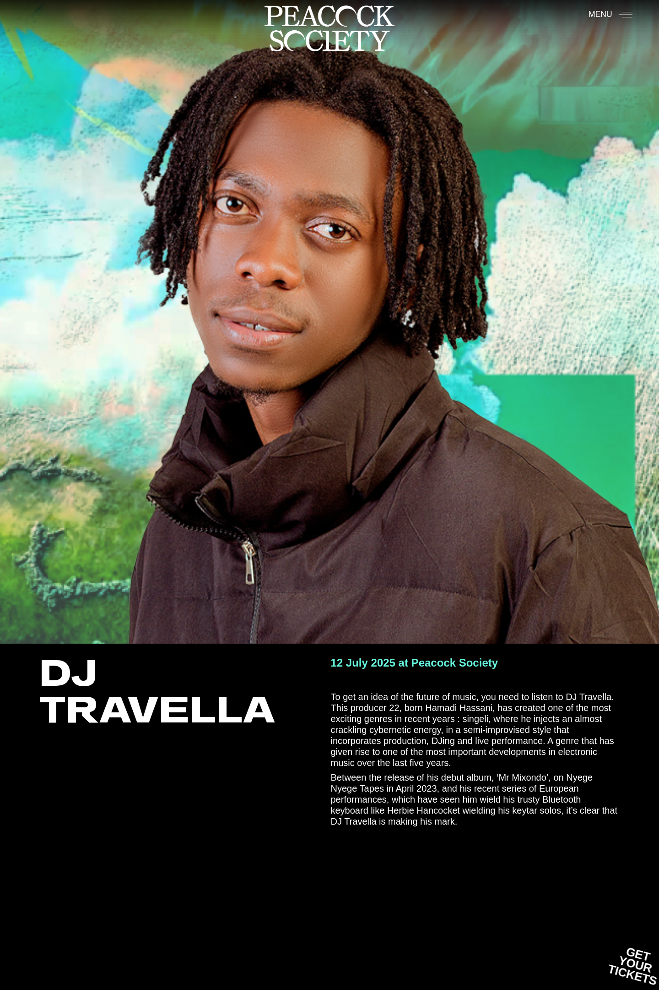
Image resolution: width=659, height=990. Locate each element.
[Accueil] (329, 28)
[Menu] (611, 14)
